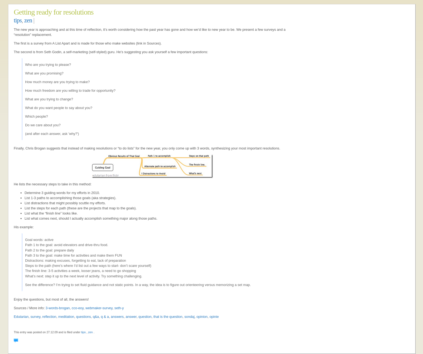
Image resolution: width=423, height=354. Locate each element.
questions (83, 317)
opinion (201, 317)
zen (28, 20)
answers (117, 317)
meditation (66, 317)
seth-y (119, 308)
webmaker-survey (99, 308)
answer (131, 317)
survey (35, 317)
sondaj (189, 317)
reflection (49, 317)
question (144, 317)
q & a (105, 317)
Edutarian (21, 317)
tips (18, 20)
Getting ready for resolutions (54, 12)
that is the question (167, 317)
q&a (96, 317)
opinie (214, 317)
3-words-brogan (58, 308)
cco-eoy (78, 308)
